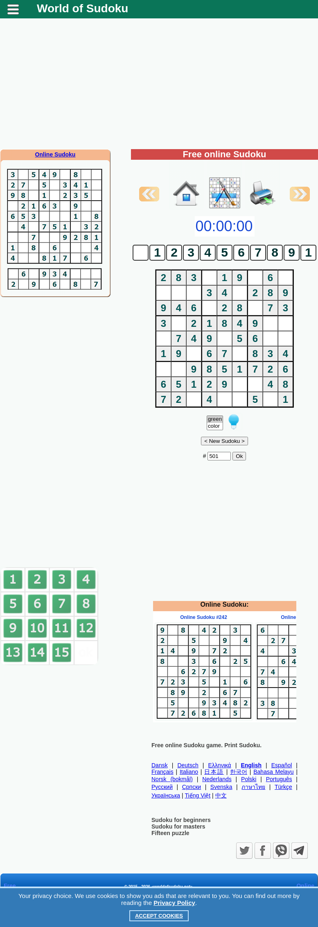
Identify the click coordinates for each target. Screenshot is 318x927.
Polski (248, 779)
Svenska (221, 787)
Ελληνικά (219, 765)
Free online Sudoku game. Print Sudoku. (206, 745)
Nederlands (217, 779)
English (251, 765)
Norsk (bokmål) (172, 779)
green (215, 419)
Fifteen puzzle (170, 833)
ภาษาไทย (253, 787)
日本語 (214, 771)
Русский (162, 787)
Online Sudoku (55, 154)
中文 (221, 795)
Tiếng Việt (198, 795)
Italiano (189, 771)
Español (281, 765)
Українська (165, 795)
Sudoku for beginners (181, 820)
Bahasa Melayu (273, 771)
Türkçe (283, 787)
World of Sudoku (82, 8)
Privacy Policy (174, 902)
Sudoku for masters (178, 826)
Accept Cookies (159, 916)
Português (279, 779)
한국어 (238, 771)
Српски (191, 787)
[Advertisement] (159, 84)
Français (162, 771)
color (215, 426)
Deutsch (187, 765)
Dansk (159, 765)
